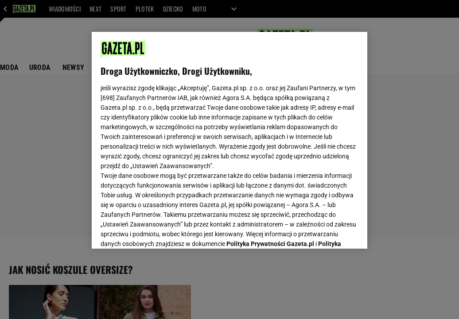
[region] (229, 140)
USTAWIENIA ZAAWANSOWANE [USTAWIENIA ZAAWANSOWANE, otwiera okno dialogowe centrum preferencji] (159, 230)
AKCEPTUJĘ (328, 231)
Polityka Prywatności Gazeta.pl (270, 131)
